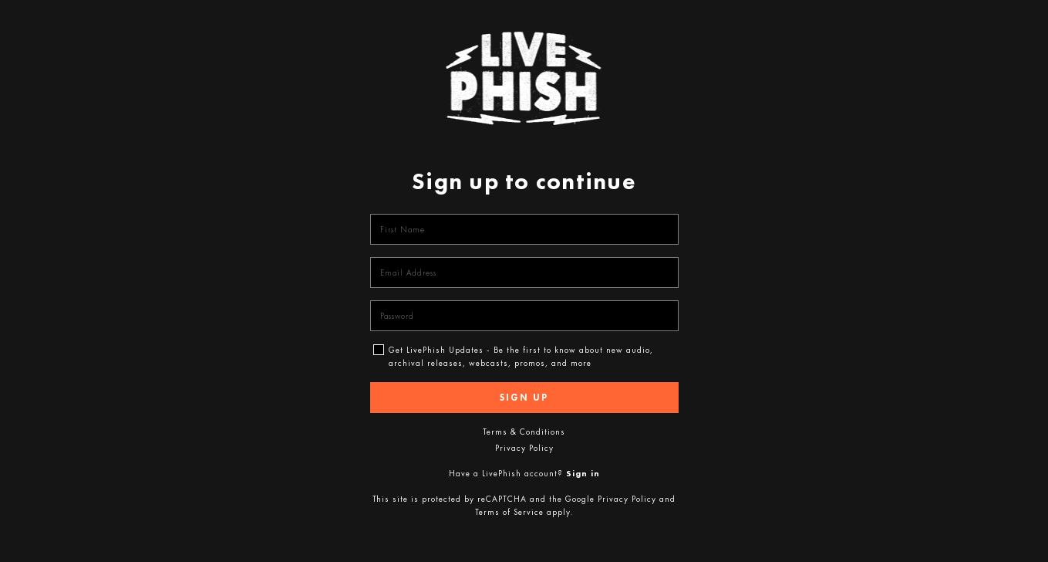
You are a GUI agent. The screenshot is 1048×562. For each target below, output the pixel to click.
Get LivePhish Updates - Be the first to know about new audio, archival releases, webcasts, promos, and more (521, 348)
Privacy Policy (524, 447)
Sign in (583, 473)
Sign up (524, 397)
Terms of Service (509, 511)
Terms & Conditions (524, 431)
